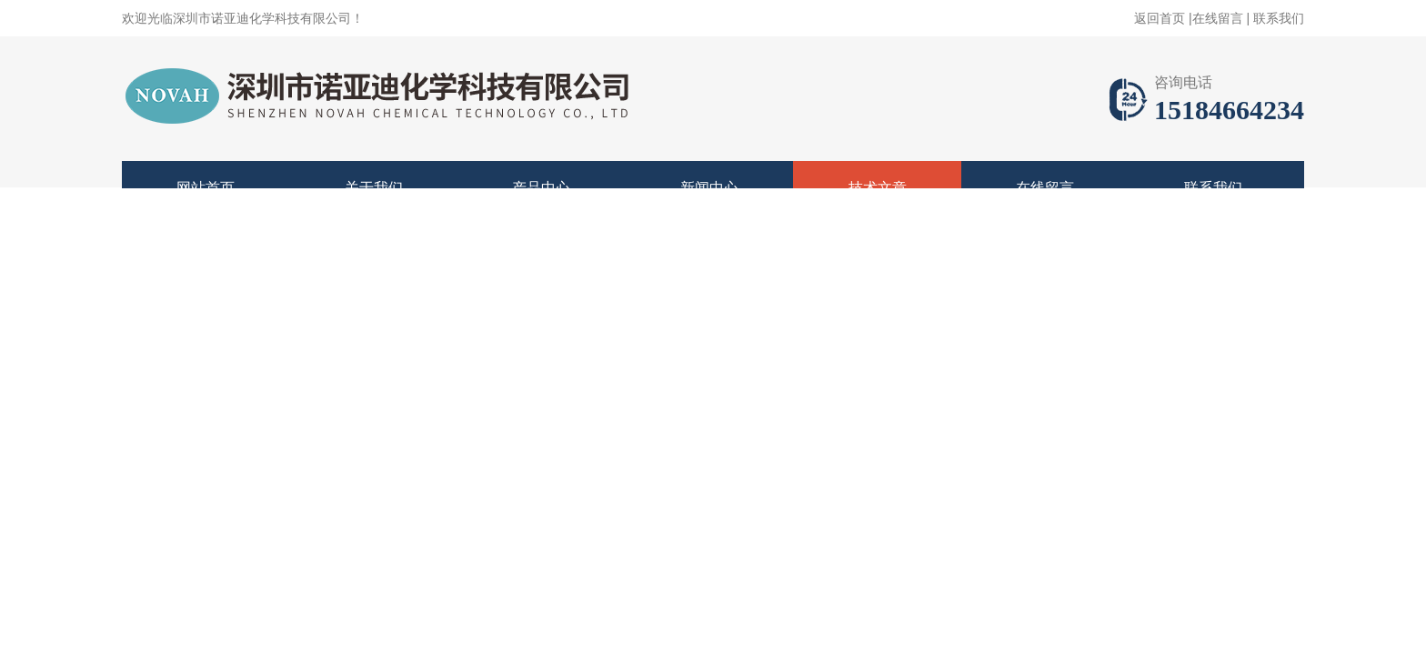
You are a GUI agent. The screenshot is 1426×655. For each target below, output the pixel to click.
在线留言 (1217, 18)
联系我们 (1278, 18)
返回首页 (1159, 18)
